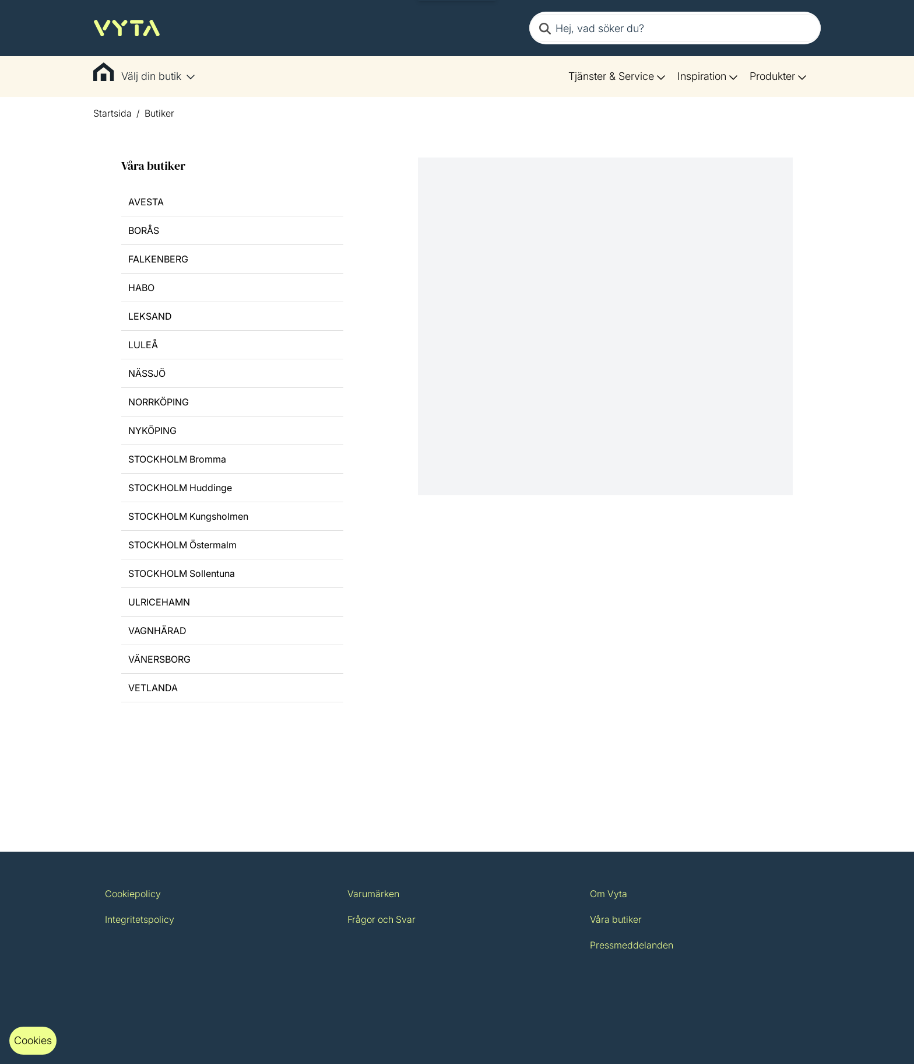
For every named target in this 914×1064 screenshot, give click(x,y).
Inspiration (707, 76)
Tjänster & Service (617, 76)
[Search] (545, 28)
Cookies (33, 1040)
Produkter (778, 76)
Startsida (112, 113)
